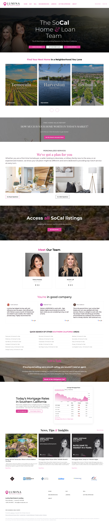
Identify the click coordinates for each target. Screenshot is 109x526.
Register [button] (97, 4)
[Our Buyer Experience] (12, 197)
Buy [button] (30, 4)
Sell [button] (35, 4)
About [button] (74, 4)
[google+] (27, 522)
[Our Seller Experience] (63, 197)
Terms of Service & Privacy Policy (12, 515)
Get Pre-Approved (64, 4)
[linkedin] (11, 522)
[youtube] (23, 522)
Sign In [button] (105, 4)
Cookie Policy (23, 515)
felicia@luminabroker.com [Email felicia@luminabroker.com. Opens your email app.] (21, 502)
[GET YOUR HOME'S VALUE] (54, 47)
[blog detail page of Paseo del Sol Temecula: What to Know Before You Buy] (21, 451)
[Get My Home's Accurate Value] (54, 137)
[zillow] (70, 285)
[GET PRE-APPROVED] (72, 47)
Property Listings (38, 515)
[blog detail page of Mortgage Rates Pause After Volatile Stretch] (54, 451)
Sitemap (45, 515)
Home (25, 4)
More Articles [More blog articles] (100, 430)
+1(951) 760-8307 (9, 502)
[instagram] (19, 522)
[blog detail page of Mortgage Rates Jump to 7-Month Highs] (88, 451)
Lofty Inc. (13, 512)
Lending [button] (53, 4)
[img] (37, 264)
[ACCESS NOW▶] (54, 229)
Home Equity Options (35, 411)
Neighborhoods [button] (44, 4)
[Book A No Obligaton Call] (54, 379)
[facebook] (35, 285)
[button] (11, 4)
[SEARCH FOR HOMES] (37, 47)
